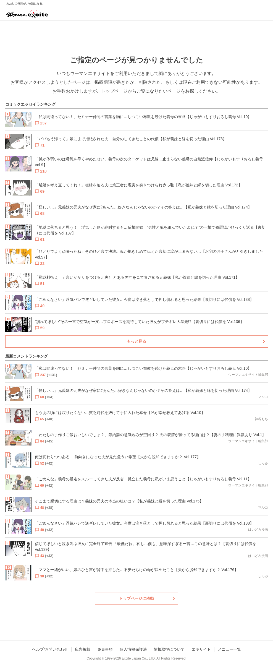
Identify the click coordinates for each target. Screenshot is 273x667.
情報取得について (169, 649)
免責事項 (105, 649)
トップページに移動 (136, 598)
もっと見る (136, 341)
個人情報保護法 (133, 649)
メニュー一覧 (229, 649)
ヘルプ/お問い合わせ (50, 649)
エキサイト (201, 649)
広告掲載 (82, 649)
